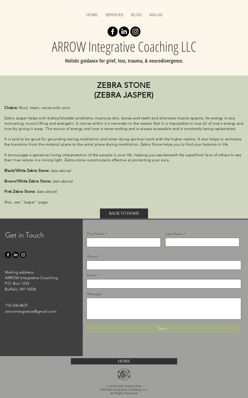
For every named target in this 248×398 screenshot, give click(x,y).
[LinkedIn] (124, 31)
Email (91, 275)
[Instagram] (135, 31)
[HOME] (124, 361)
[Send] (162, 328)
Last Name (174, 233)
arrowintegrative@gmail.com (30, 311)
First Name (96, 233)
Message (94, 294)
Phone (92, 256)
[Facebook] (113, 31)
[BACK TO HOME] (124, 213)
